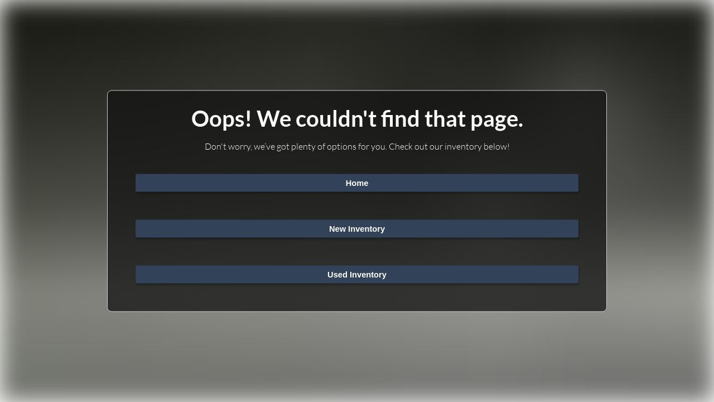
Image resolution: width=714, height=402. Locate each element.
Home (357, 183)
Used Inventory (357, 274)
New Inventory (357, 228)
